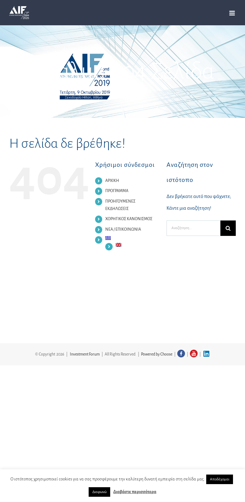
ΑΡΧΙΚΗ (112, 181)
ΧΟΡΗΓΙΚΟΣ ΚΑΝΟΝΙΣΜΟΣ (128, 219)
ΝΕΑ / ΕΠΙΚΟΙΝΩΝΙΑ (123, 229)
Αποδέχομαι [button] (219, 479)
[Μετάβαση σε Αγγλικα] (136, 245)
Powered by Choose (156, 354)
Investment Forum (85, 354)
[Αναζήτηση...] (193, 228)
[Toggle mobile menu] (232, 13)
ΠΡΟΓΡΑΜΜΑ (116, 191)
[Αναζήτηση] (228, 228)
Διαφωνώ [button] (99, 492)
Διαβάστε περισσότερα (134, 491)
